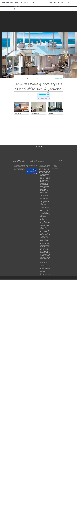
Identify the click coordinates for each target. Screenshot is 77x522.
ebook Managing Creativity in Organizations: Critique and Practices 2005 (44, 251)
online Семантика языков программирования (44, 200)
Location (16, 77)
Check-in (28, 77)
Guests (44, 77)
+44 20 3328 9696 (55, 166)
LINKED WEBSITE (44, 257)
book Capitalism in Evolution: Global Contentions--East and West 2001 (44, 195)
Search (58, 78)
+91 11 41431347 (55, 167)
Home (2, 280)
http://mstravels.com (55, 168)
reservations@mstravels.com (17, 6)
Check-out (36, 77)
